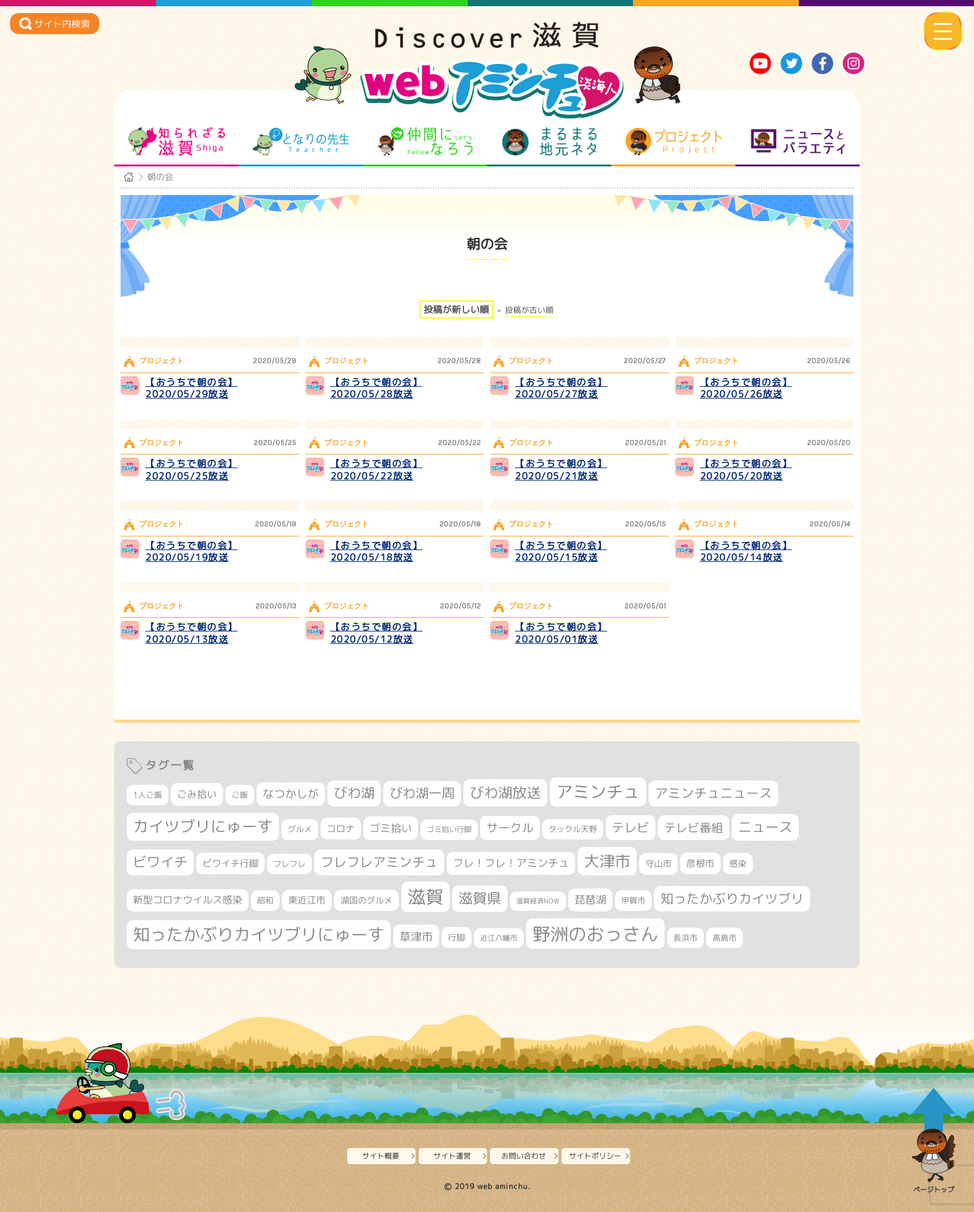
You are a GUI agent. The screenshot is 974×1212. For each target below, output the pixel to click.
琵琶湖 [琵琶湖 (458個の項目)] (590, 899)
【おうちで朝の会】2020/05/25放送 (191, 469)
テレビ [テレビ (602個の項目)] (630, 827)
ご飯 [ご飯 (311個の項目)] (240, 794)
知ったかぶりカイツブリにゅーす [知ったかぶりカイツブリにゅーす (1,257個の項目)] (259, 934)
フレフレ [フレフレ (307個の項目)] (289, 863)
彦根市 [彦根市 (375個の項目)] (700, 863)
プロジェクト (674, 141)
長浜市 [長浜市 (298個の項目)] (685, 937)
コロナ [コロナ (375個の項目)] (341, 828)
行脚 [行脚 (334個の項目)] (456, 937)
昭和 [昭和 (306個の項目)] (265, 900)
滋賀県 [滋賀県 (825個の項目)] (479, 898)
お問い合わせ (523, 1156)
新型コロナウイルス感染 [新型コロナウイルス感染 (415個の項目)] (187, 900)
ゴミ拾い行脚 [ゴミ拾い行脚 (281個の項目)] (449, 829)
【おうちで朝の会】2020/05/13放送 (191, 633)
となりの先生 (301, 141)
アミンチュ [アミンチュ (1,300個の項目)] (598, 791)
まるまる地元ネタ (549, 141)
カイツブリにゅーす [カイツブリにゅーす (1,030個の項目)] (203, 826)
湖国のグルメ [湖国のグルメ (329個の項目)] (366, 900)
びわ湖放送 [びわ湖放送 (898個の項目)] (505, 792)
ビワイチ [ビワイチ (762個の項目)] (160, 861)
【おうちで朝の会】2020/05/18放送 (376, 551)
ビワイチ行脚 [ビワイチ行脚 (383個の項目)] (230, 863)
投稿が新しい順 (456, 309)
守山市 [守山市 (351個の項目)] (658, 863)
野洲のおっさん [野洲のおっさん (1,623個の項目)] (595, 933)
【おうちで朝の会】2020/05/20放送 (746, 469)
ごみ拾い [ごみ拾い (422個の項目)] (197, 794)
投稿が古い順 (529, 310)
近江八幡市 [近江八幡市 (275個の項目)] (498, 938)
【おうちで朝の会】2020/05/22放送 (376, 469)
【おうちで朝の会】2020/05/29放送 (191, 388)
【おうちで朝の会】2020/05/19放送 (191, 551)
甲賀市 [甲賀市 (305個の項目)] (633, 900)
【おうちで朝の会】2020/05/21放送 (561, 469)
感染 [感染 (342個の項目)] (738, 863)
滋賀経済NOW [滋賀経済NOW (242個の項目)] (538, 901)
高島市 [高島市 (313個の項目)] (724, 937)
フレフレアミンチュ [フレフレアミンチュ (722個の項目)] (379, 861)
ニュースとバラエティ (798, 141)
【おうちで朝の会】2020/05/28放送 (376, 388)
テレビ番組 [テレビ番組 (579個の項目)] (693, 827)
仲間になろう (425, 141)
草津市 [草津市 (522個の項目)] (416, 936)
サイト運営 (452, 1156)
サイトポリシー (595, 1156)
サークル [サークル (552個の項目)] (510, 828)
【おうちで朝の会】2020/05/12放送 (376, 633)
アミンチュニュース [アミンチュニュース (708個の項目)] (713, 793)
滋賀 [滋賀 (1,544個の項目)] (425, 896)
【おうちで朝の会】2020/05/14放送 (746, 551)
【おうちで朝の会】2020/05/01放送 (561, 633)
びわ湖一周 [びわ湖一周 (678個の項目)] (422, 793)
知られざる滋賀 (177, 141)
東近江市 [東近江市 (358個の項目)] (306, 900)
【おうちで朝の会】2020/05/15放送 (561, 551)
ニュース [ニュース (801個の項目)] (765, 826)
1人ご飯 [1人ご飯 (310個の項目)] (147, 794)
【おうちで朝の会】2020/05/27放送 (561, 388)
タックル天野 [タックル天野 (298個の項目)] (572, 828)
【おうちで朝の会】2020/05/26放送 (746, 388)
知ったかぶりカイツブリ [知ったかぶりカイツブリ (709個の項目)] (732, 898)
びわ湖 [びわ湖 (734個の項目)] (354, 793)
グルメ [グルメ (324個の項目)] (300, 828)
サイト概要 (380, 1156)
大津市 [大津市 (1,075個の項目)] (607, 861)
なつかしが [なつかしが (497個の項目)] (291, 794)
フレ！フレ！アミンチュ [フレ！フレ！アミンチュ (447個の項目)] (511, 863)
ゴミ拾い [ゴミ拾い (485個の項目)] (391, 828)
